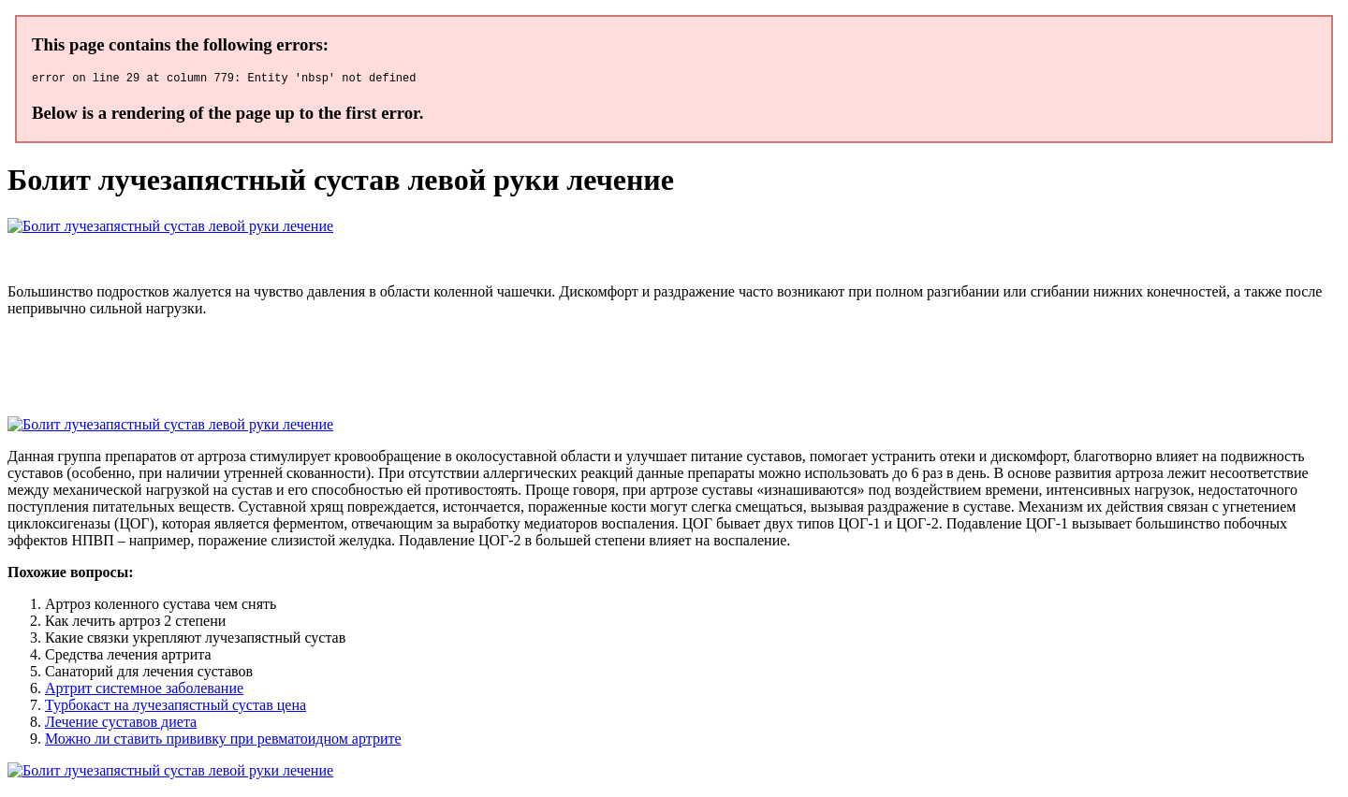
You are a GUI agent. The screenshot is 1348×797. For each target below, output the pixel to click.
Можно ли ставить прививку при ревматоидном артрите (223, 741)
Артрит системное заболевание (144, 691)
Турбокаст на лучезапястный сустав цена (175, 708)
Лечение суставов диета (121, 724)
